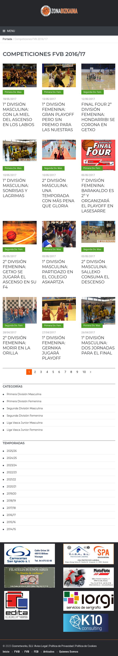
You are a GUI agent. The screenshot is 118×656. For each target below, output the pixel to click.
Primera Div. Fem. (52, 92)
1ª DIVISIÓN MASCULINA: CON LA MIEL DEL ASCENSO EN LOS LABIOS (18, 114)
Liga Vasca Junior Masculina (24, 422)
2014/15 (11, 529)
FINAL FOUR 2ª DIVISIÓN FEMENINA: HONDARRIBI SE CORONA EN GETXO (98, 117)
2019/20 (11, 493)
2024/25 (12, 458)
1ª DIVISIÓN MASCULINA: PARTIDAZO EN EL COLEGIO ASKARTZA (57, 271)
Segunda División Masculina (25, 408)
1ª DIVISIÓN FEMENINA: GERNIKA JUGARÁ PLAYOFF (53, 348)
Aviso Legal (40, 646)
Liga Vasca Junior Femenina (24, 429)
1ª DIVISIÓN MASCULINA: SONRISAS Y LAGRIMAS (15, 188)
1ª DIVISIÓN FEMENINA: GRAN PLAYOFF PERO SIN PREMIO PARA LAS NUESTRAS (58, 117)
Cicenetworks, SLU (22, 646)
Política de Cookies (86, 646)
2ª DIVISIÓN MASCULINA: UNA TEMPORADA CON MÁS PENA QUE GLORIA (58, 193)
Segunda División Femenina (25, 415)
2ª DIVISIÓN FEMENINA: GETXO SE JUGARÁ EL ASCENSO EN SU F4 (19, 274)
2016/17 (11, 515)
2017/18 (11, 508)
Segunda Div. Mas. (53, 168)
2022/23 (12, 472)
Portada (7, 39)
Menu (10, 31)
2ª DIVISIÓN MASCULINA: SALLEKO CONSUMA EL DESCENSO (95, 271)
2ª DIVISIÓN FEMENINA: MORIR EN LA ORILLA (16, 345)
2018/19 (11, 500)
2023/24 (12, 465)
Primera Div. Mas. (13, 92)
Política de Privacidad (61, 646)
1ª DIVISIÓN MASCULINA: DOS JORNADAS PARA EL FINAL (98, 345)
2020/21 (11, 486)
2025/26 (12, 451)
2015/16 (11, 522)
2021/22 (11, 479)
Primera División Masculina (24, 394)
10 (84, 372)
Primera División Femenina (24, 401)
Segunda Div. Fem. (92, 92)
